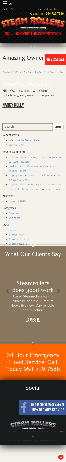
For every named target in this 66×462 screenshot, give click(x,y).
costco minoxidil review (23, 166)
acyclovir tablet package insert (28, 157)
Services (14, 213)
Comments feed (19, 239)
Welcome (14, 217)
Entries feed (16, 234)
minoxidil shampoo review (25, 189)
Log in (13, 230)
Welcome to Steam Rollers (25, 140)
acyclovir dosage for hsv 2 (25, 184)
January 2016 (17, 201)
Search (58, 127)
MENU (12, 4)
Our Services (17, 144)
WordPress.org (18, 243)
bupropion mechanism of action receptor (34, 175)
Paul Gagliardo (37, 72)
